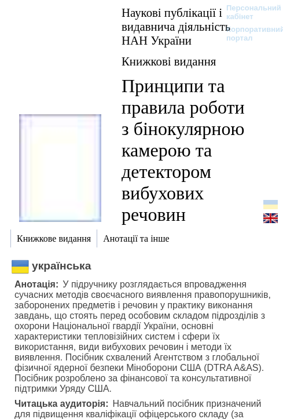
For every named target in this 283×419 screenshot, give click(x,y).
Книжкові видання (169, 61)
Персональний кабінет (248, 12)
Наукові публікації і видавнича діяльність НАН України (176, 26)
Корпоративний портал (248, 33)
